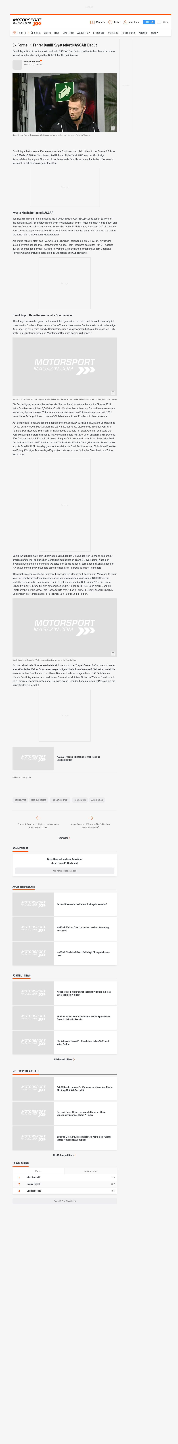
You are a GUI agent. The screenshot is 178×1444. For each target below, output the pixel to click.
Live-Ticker (68, 34)
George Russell (33, 1185)
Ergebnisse (98, 34)
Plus (147, 22)
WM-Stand (113, 34)
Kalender (143, 34)
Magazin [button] (100, 22)
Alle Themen (97, 801)
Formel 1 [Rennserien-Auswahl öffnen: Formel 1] (21, 34)
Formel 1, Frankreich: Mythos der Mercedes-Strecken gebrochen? (38, 827)
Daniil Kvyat (20, 801)
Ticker (117, 22)
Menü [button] (166, 22)
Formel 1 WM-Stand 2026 (65, 1202)
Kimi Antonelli (33, 1178)
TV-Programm (128, 34)
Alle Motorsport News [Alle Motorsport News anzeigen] (63, 1156)
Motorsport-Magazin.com (29, 22)
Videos (47, 34)
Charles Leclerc (34, 1192)
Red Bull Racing (38, 801)
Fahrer (38, 1172)
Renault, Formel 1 (60, 801)
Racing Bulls (80, 801)
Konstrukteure (91, 1172)
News (56, 34)
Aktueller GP (83, 34)
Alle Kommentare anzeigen (64, 872)
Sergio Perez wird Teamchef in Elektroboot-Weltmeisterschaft (90, 827)
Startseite (63, 839)
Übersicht (36, 34)
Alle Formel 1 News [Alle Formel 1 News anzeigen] (63, 1061)
